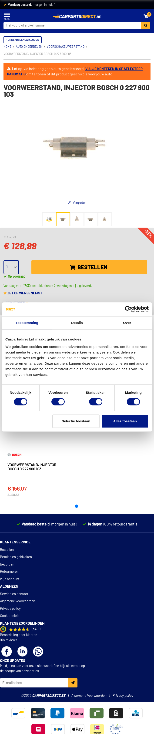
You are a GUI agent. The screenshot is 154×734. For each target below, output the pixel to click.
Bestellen (88, 267)
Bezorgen (7, 564)
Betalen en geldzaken (16, 557)
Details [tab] (77, 323)
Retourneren (9, 571)
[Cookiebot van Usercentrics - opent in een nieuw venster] (128, 309)
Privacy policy (10, 608)
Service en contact (14, 594)
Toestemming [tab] (27, 323)
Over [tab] (127, 323)
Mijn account (9, 579)
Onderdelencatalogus (22, 39)
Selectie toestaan (76, 421)
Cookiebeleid (10, 616)
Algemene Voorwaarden (89, 695)
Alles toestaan (125, 421)
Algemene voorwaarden (17, 601)
